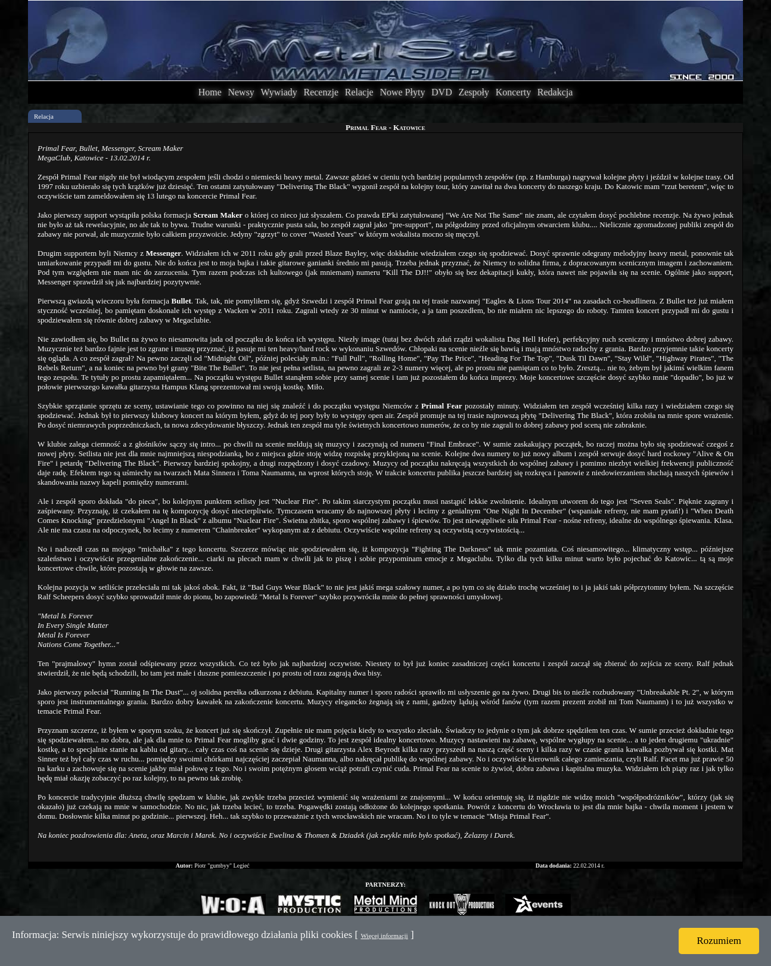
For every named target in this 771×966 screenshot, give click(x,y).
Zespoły (473, 92)
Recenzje (320, 92)
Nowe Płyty (402, 92)
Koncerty (513, 92)
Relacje (359, 92)
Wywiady (279, 92)
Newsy (241, 92)
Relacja (44, 116)
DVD (441, 92)
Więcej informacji (384, 935)
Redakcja (555, 92)
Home (210, 92)
